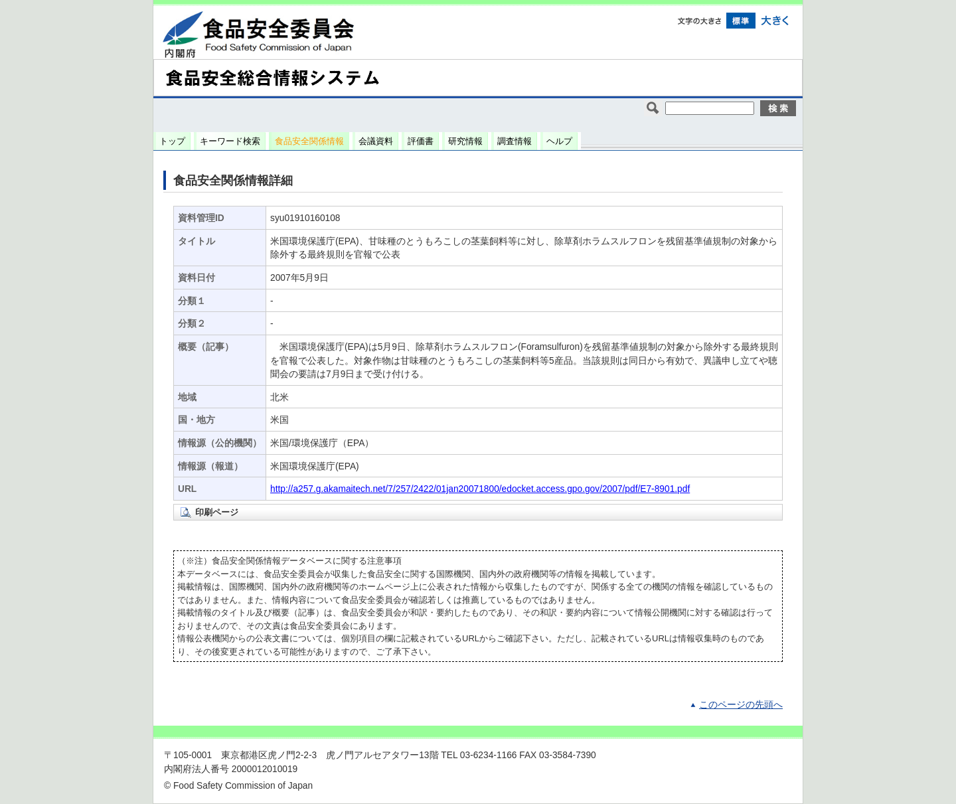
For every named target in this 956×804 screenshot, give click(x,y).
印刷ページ (216, 512)
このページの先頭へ (741, 705)
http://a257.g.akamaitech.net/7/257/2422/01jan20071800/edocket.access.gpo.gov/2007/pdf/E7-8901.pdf (480, 489)
